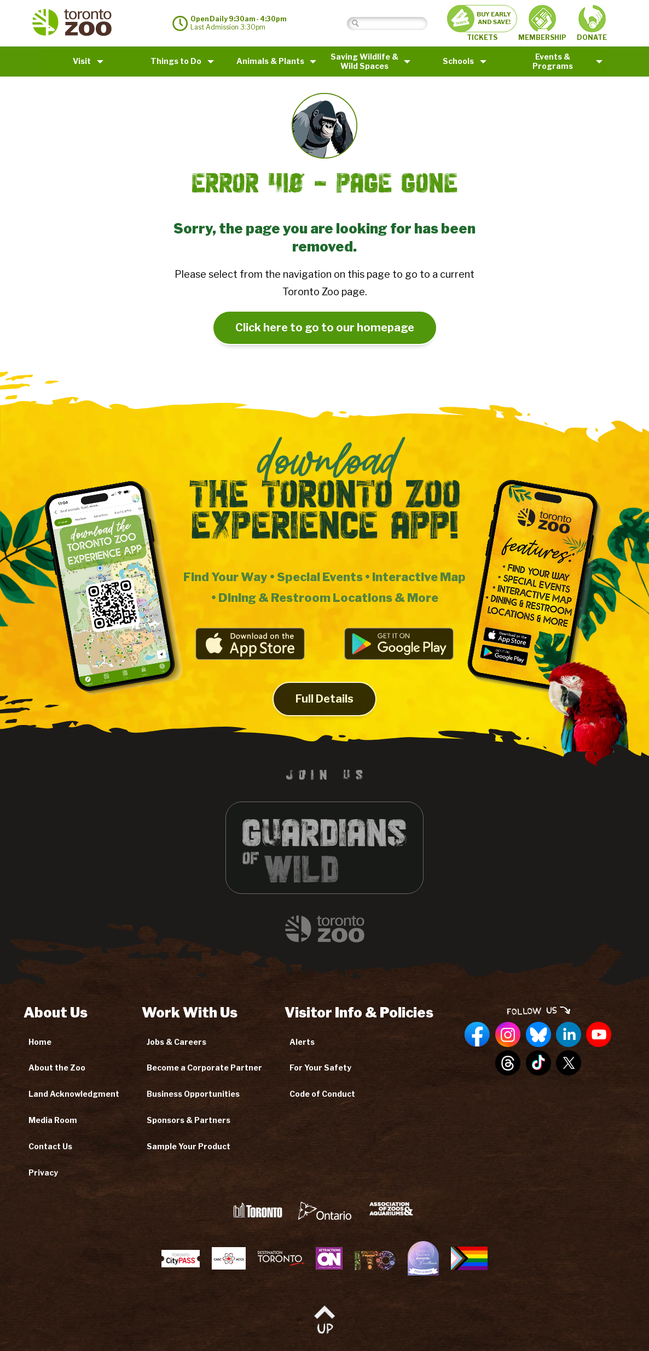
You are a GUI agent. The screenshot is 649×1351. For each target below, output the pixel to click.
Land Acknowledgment (73, 1093)
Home (39, 1041)
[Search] (395, 23)
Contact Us (50, 1146)
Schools (458, 61)
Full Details (324, 706)
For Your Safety (320, 1067)
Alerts (302, 1041)
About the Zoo (56, 1067)
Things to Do (175, 61)
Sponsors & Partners (188, 1120)
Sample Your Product (188, 1146)
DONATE (592, 23)
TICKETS (482, 23)
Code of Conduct (322, 1093)
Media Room (52, 1120)
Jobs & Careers (176, 1041)
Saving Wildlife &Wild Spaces (364, 61)
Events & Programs (552, 61)
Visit (82, 61)
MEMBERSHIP (542, 23)
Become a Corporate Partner (204, 1067)
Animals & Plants (270, 61)
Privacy (43, 1172)
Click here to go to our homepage (324, 327)
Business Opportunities (193, 1093)
